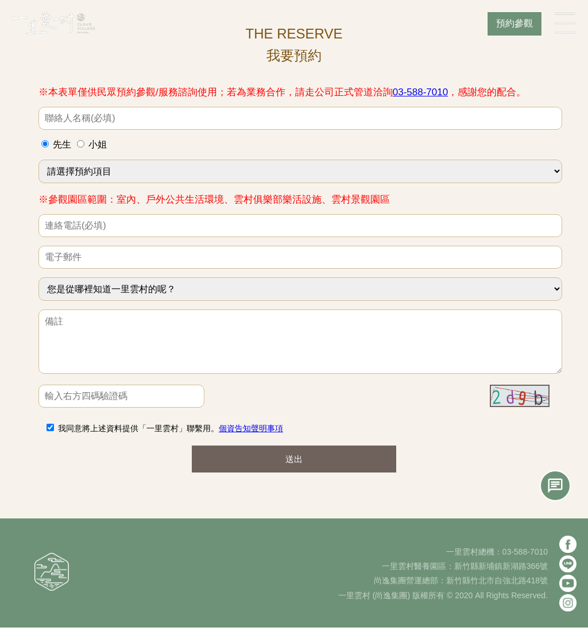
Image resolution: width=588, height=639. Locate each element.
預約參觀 (514, 23)
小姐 (97, 144)
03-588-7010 (420, 92)
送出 (294, 470)
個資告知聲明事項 (251, 439)
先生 (62, 144)
